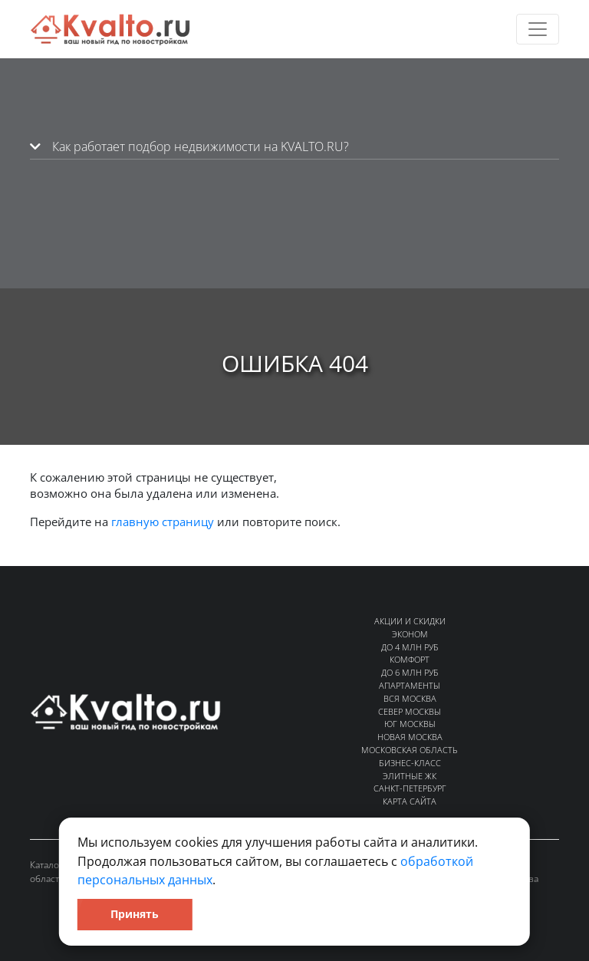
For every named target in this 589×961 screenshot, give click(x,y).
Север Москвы (409, 711)
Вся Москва (409, 698)
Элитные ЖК (409, 776)
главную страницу (162, 521)
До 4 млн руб (410, 647)
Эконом (410, 634)
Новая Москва (410, 736)
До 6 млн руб (410, 672)
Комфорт (409, 659)
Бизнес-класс (410, 762)
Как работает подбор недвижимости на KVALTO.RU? (189, 146)
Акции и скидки (410, 621)
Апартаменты (409, 685)
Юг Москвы (410, 723)
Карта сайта (409, 801)
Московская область (409, 749)
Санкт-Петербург (409, 788)
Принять (134, 914)
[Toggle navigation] (537, 29)
